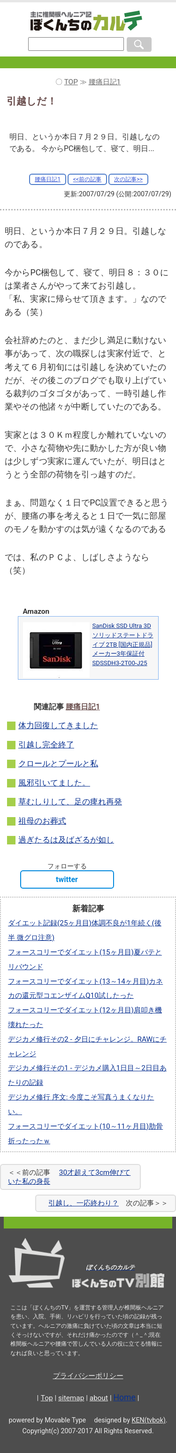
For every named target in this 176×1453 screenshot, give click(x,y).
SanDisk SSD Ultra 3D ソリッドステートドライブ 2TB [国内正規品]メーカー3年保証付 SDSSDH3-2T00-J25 (122, 644)
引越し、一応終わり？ (83, 1203)
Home (125, 1397)
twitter (67, 879)
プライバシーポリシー (88, 1376)
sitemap (71, 1398)
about (99, 1398)
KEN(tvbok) (149, 1420)
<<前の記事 (87, 179)
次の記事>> (128, 179)
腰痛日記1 (48, 179)
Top (47, 1398)
